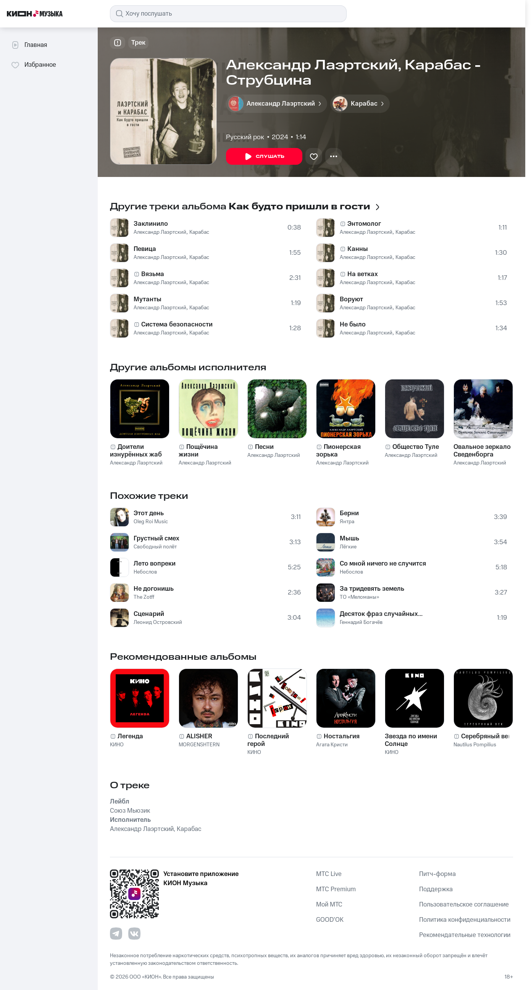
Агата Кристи (332, 745)
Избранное (33, 64)
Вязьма (152, 274)
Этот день (149, 513)
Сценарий (149, 614)
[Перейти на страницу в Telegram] (116, 933)
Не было (353, 324)
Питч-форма (437, 874)
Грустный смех (156, 538)
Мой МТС (329, 904)
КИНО (117, 745)
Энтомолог (364, 223)
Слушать (264, 156)
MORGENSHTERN (199, 745)
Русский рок (245, 137)
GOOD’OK (330, 919)
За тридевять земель (372, 588)
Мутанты (147, 299)
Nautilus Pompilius (475, 745)
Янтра (347, 522)
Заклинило (151, 223)
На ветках (362, 274)
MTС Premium (336, 889)
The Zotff (144, 597)
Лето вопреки (155, 563)
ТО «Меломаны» (359, 597)
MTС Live (329, 874)
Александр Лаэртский (160, 232)
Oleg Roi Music (151, 522)
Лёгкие (348, 547)
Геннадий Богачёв (361, 622)
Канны (357, 249)
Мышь (349, 538)
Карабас (199, 232)
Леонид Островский (158, 622)
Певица (145, 249)
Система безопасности (177, 324)
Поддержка (436, 889)
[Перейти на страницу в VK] (134, 933)
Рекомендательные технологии (464, 935)
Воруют (351, 299)
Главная (29, 45)
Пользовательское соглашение (464, 904)
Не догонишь (154, 588)
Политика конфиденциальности (464, 919)
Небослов (145, 572)
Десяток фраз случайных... (381, 614)
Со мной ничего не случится (383, 563)
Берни (349, 513)
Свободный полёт (155, 547)
